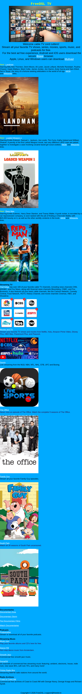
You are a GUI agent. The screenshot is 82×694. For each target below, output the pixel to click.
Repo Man (9, 211)
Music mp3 (4, 641)
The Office (4, 410)
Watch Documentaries (9, 625)
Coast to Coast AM (8, 679)
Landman (9, 65)
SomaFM (4, 661)
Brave (40, 56)
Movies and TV (6, 330)
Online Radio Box (7, 670)
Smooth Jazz (5, 655)
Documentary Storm (8, 617)
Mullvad (69, 59)
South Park (5, 543)
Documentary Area (8, 612)
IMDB (68, 71)
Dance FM (4, 648)
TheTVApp (4, 287)
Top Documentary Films (10, 621)
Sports (3, 362)
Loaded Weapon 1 (14, 138)
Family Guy (5, 476)
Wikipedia (8, 74)
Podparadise (5, 632)
